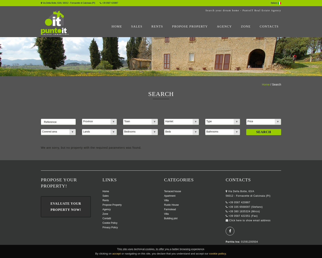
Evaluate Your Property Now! (66, 206)
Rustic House (171, 204)
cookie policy (217, 254)
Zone (246, 26)
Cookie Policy (109, 222)
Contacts (269, 26)
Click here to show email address (250, 220)
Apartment (169, 195)
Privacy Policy (110, 227)
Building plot (170, 218)
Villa (166, 200)
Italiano (276, 3)
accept (116, 254)
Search (263, 132)
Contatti (106, 218)
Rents (157, 26)
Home (117, 26)
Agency (224, 26)
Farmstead (170, 209)
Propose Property (190, 26)
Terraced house (172, 191)
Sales (137, 26)
